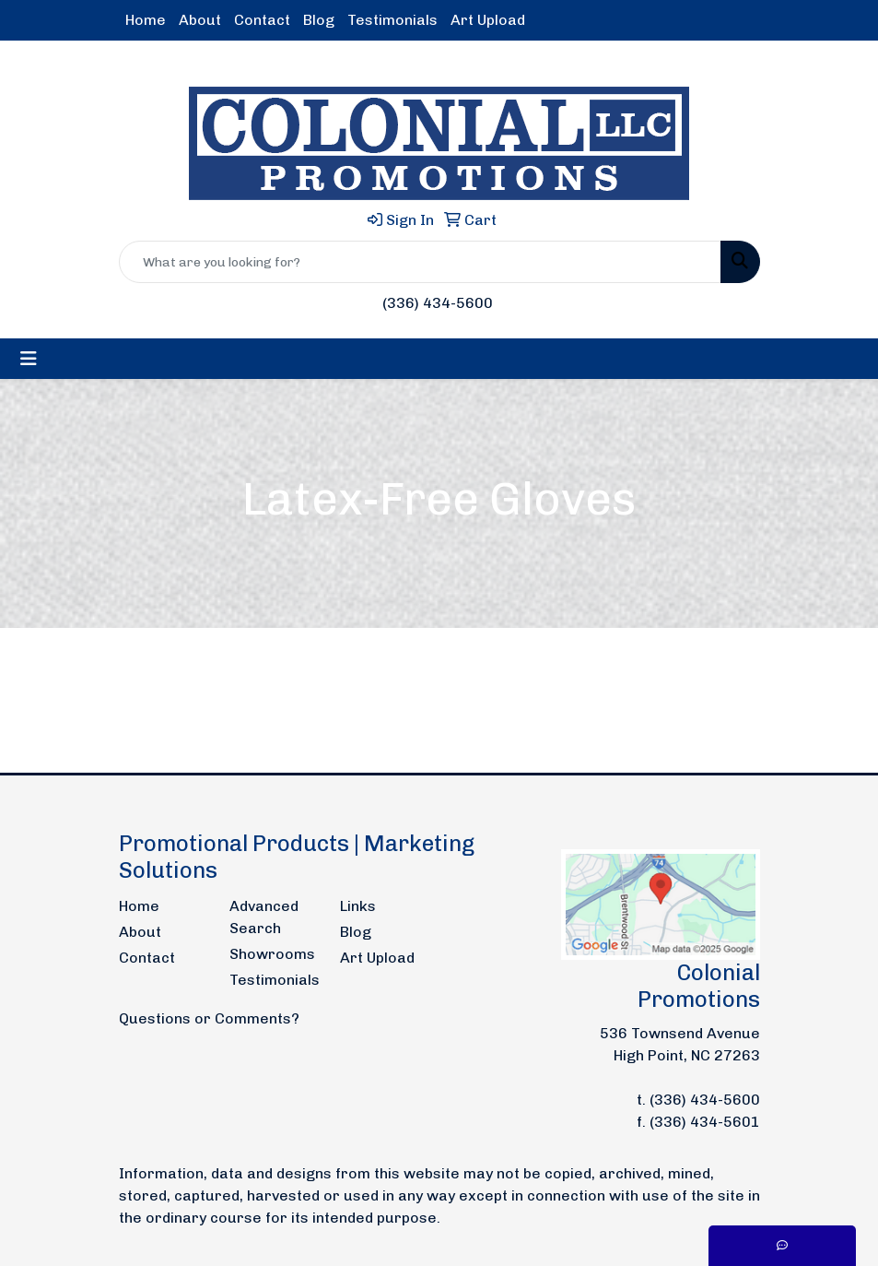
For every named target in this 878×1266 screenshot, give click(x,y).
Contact (262, 20)
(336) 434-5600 (437, 303)
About (200, 20)
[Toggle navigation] (28, 359)
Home (145, 20)
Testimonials (392, 20)
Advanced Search (264, 917)
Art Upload (488, 20)
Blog (318, 20)
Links (358, 906)
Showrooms (272, 954)
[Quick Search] (420, 262)
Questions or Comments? (209, 1018)
